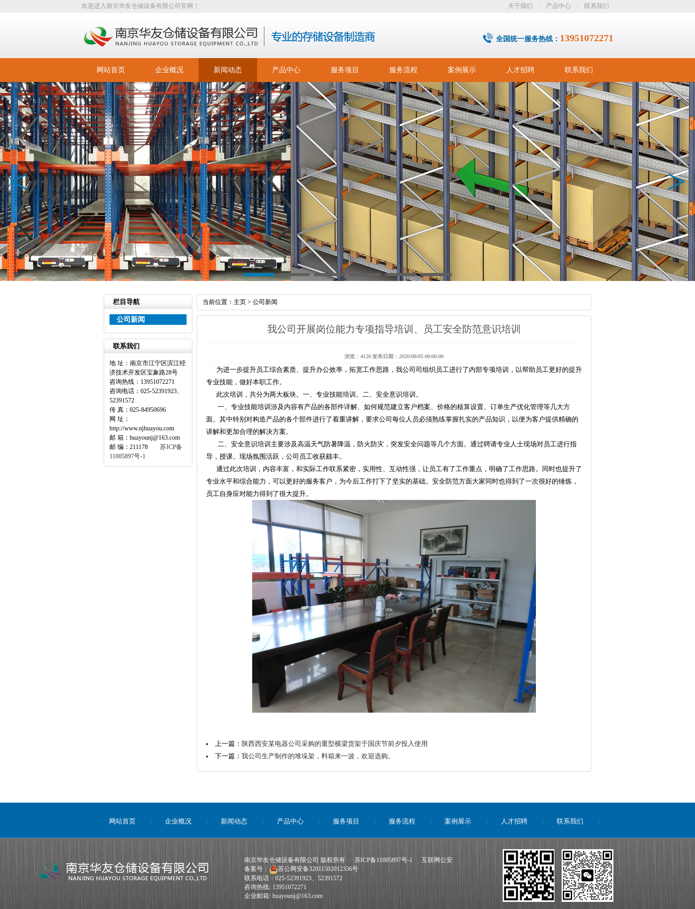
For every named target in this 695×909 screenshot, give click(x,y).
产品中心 (558, 6)
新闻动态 (228, 70)
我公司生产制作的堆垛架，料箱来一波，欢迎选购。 (318, 756)
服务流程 (403, 70)
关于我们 (520, 6)
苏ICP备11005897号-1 (384, 860)
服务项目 (345, 70)
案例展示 (462, 70)
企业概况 (169, 70)
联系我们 (596, 6)
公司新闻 (265, 302)
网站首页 (111, 70)
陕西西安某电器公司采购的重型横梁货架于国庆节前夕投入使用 (335, 743)
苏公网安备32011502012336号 (318, 869)
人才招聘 (520, 70)
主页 (240, 302)
